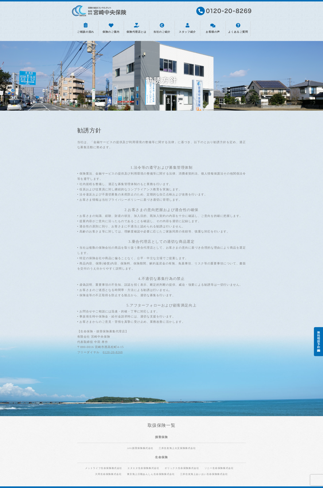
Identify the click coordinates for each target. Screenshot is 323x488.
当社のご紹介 (161, 28)
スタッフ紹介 (187, 28)
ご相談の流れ (85, 28)
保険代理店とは (136, 28)
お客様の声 (213, 28)
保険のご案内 (111, 28)
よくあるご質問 (238, 28)
